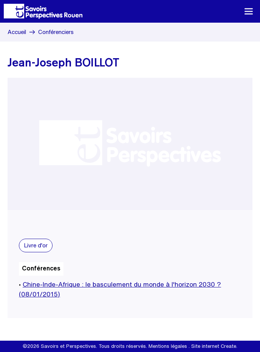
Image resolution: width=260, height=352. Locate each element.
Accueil (17, 32)
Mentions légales (168, 346)
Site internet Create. (214, 346)
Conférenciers (56, 32)
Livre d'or (36, 245)
